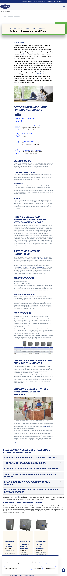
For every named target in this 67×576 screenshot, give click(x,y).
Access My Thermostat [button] (27, 1)
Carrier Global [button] (51, 1)
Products (10, 16)
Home (5, 16)
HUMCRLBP (39, 550)
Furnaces (16, 16)
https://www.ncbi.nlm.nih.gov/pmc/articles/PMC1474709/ (27, 442)
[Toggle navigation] (60, 6)
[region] (30, 564)
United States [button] (61, 2)
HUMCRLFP (23, 550)
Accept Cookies (50, 568)
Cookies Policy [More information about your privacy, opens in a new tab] (43, 563)
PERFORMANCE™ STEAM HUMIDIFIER (10, 544)
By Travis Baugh (19, 42)
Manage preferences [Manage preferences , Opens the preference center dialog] (11, 568)
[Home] (5, 6)
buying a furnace (46, 426)
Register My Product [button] (39, 1)
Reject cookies (37, 568)
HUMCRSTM (8, 548)
